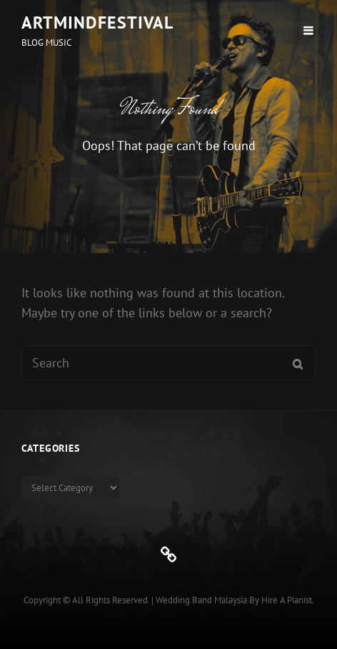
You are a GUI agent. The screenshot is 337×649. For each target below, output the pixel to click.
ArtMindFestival (97, 22)
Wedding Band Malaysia (201, 600)
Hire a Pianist (286, 600)
